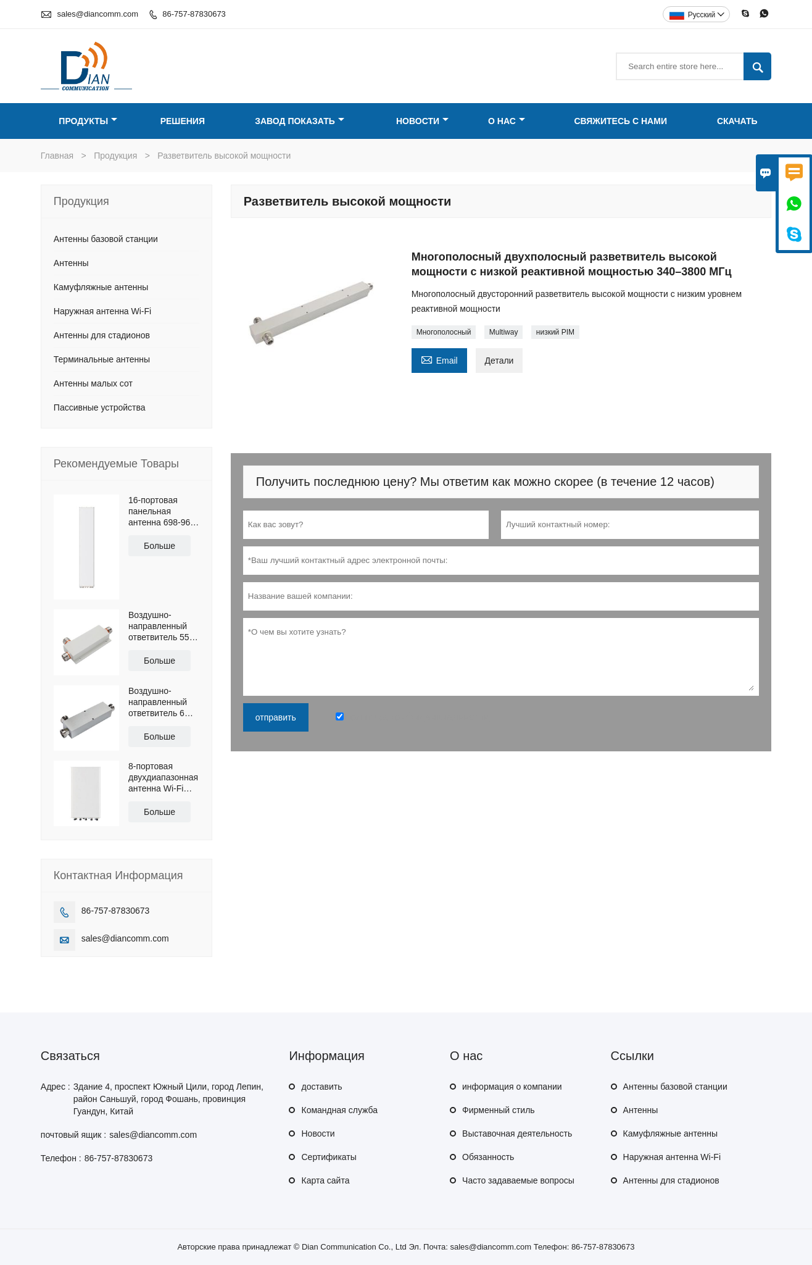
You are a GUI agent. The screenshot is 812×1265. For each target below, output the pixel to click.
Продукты (88, 121)
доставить (321, 1087)
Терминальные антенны (102, 359)
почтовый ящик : (73, 1135)
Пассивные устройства (100, 407)
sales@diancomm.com (97, 14)
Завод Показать (299, 121)
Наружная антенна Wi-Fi (102, 311)
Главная (57, 156)
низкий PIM (555, 332)
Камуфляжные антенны (101, 287)
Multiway (503, 332)
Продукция (115, 156)
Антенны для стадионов (102, 335)
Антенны (71, 263)
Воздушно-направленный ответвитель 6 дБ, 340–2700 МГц (157, 702)
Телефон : (61, 1158)
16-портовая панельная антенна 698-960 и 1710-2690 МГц (162, 511)
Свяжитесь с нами (620, 121)
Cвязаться (70, 1056)
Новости (422, 121)
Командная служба (339, 1110)
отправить (275, 717)
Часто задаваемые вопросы (518, 1180)
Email (439, 359)
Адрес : (55, 1087)
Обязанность (488, 1157)
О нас (506, 121)
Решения (182, 121)
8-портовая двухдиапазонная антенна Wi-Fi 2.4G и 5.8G (163, 777)
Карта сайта (325, 1180)
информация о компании (511, 1087)
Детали (499, 360)
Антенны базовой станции (106, 239)
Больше (159, 546)
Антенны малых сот (93, 383)
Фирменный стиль (498, 1110)
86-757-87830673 (194, 14)
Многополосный (443, 332)
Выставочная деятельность (517, 1133)
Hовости (317, 1133)
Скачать (737, 121)
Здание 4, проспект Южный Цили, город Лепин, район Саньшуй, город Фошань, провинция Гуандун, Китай (168, 1099)
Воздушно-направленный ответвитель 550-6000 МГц (162, 626)
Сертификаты (328, 1157)
